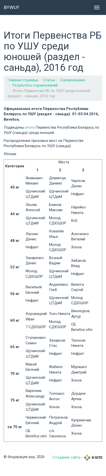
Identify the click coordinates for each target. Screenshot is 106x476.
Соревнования (72, 80)
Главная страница (22, 80)
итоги (30, 127)
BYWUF (11, 7)
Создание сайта (66, 457)
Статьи (49, 80)
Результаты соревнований (35, 85)
